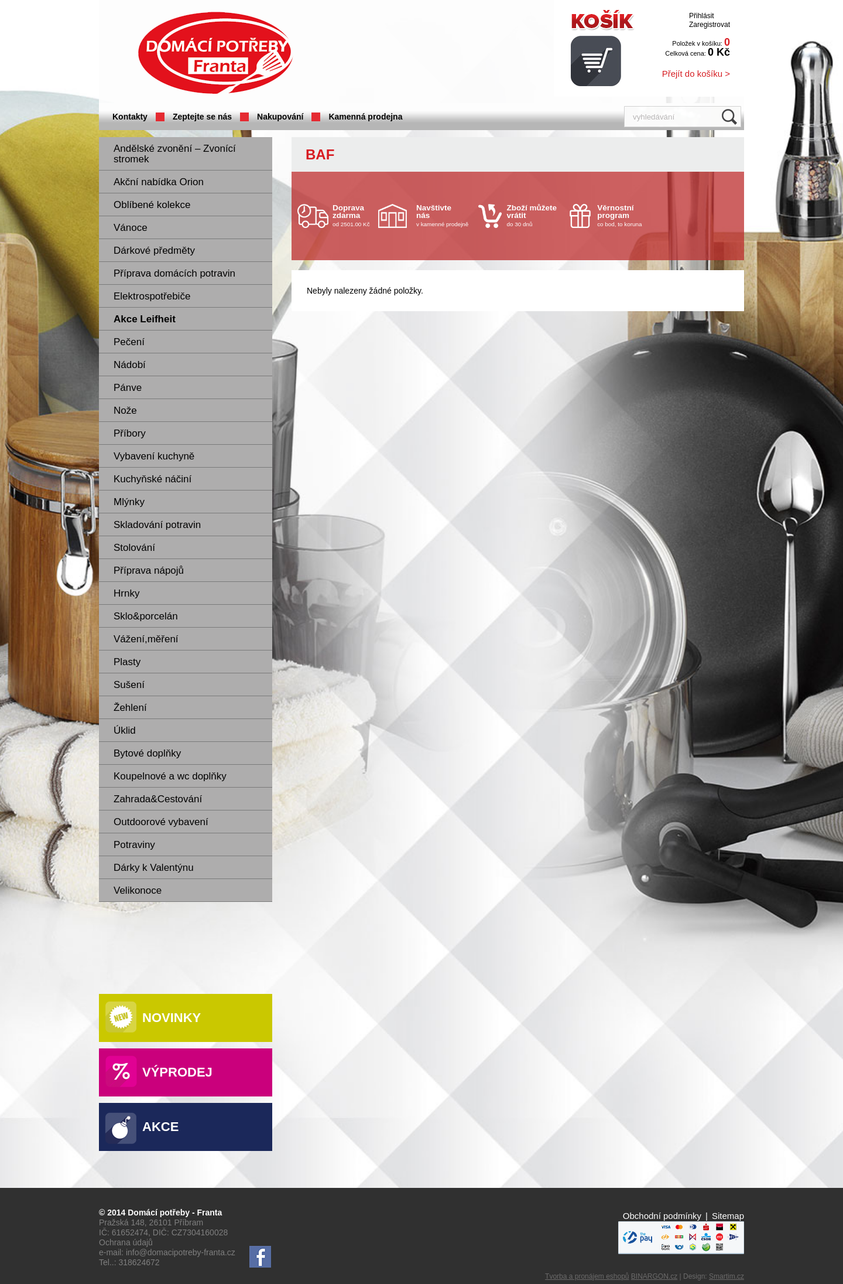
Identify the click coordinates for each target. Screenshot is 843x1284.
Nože (125, 410)
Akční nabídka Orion (159, 182)
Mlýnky (129, 502)
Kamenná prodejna (365, 116)
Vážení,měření (146, 639)
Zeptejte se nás (202, 116)
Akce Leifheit (145, 319)
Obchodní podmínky (662, 1216)
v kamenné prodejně (444, 215)
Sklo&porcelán (146, 616)
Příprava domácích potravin (174, 273)
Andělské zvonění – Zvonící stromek (175, 154)
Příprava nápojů (149, 570)
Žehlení (130, 707)
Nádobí (130, 364)
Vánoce (131, 227)
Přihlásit (701, 16)
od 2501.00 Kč (354, 215)
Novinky (171, 1017)
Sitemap (728, 1216)
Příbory (130, 433)
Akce (160, 1126)
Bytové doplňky (147, 753)
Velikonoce (138, 890)
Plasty (127, 661)
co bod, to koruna (625, 215)
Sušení (129, 684)
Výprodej (177, 1072)
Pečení (129, 342)
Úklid (125, 730)
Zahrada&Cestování (158, 799)
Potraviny (134, 844)
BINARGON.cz (654, 1276)
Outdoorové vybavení (161, 821)
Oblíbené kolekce (152, 204)
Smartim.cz (726, 1276)
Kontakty (130, 116)
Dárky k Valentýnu (154, 867)
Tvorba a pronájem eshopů (587, 1276)
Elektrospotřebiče (152, 296)
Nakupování (280, 116)
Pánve (128, 387)
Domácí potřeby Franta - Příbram (215, 53)
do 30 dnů (535, 215)
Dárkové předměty (154, 250)
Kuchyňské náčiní (152, 479)
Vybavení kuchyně (154, 456)
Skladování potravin (157, 524)
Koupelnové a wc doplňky (170, 776)
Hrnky (126, 593)
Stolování (134, 547)
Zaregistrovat (709, 25)
